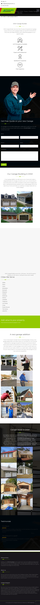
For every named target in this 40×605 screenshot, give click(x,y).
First (2, 139)
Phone (3, 142)
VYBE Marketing (30, 602)
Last (21, 139)
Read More (4, 541)
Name (2, 133)
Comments (3, 149)
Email (22, 142)
